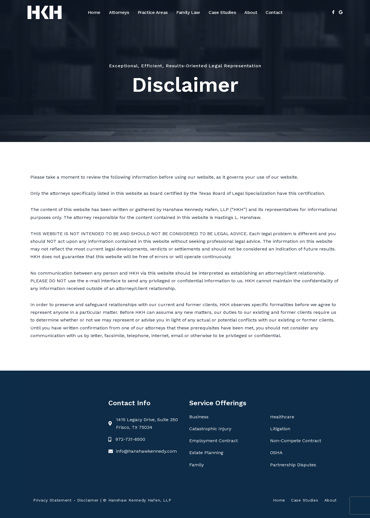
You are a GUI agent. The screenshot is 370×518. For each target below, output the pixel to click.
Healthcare (282, 416)
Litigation (280, 428)
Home (94, 12)
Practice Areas (153, 12)
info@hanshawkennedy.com (146, 451)
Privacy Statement (52, 500)
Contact (274, 12)
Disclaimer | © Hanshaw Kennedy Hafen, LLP (124, 500)
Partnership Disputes (293, 464)
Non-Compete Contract (295, 440)
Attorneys (119, 12)
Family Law (188, 12)
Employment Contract (213, 440)
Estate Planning (206, 452)
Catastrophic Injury (210, 428)
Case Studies (222, 12)
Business (199, 416)
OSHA (276, 452)
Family (196, 464)
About (250, 12)
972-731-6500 (130, 439)
